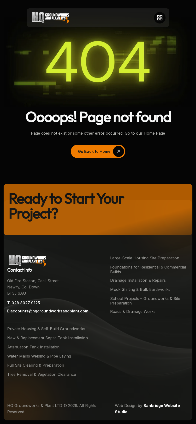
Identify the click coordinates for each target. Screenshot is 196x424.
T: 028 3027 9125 (23, 302)
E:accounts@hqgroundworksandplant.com (47, 311)
